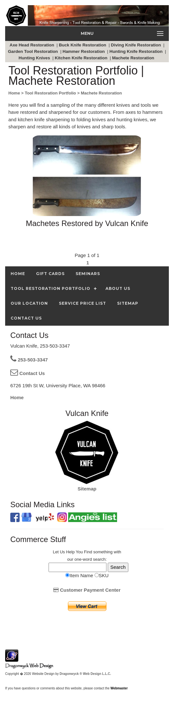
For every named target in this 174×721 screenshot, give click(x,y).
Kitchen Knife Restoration (81, 57)
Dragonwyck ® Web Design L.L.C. (85, 674)
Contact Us (27, 373)
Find (88, 551)
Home (17, 397)
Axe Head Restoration (32, 45)
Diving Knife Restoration (136, 45)
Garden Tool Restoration (33, 51)
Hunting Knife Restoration (136, 51)
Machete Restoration (133, 57)
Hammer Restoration (84, 51)
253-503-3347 (29, 359)
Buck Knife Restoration (83, 45)
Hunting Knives (35, 57)
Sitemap (87, 488)
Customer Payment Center (87, 590)
